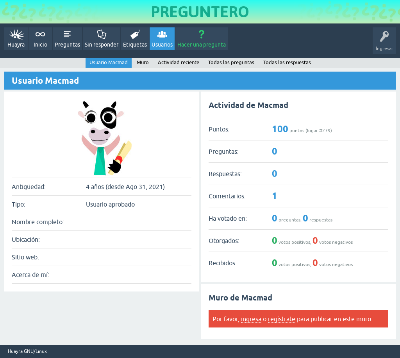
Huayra (16, 44)
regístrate (281, 318)
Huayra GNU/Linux (27, 351)
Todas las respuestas (287, 62)
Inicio (40, 44)
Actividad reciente (178, 62)
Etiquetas (135, 44)
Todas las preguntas (231, 62)
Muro (143, 62)
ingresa (251, 318)
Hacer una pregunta (201, 44)
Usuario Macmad (108, 62)
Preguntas (67, 44)
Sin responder (101, 44)
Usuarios (162, 44)
